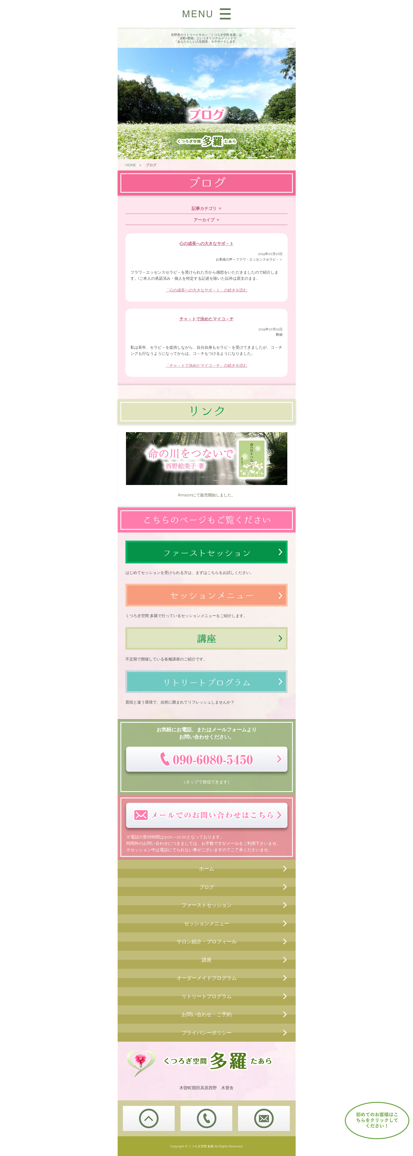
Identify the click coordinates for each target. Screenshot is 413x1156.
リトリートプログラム (207, 996)
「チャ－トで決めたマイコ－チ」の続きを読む (206, 365)
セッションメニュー (206, 923)
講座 (207, 960)
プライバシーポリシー (207, 1033)
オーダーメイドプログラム (207, 978)
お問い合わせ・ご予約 (207, 1014)
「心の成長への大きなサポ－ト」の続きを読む (206, 290)
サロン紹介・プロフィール (207, 941)
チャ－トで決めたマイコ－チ (206, 318)
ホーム (206, 869)
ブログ (206, 887)
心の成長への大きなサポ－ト (206, 243)
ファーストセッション (207, 905)
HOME (130, 165)
